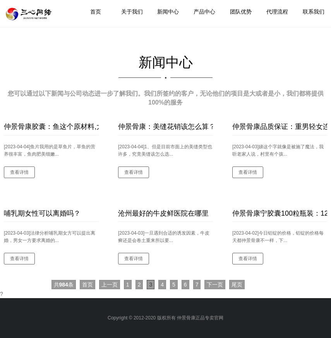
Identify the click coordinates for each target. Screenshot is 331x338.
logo (29, 14)
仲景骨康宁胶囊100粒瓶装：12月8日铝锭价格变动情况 (279, 213)
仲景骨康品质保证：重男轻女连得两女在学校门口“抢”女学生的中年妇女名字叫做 (279, 126)
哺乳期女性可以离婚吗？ (42, 213)
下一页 (215, 284)
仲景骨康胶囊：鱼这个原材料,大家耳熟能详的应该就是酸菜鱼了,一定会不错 (51, 126)
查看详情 (19, 172)
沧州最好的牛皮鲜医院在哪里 (163, 213)
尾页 (237, 284)
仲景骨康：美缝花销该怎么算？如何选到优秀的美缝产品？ (165, 126)
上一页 (109, 284)
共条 (64, 284)
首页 (87, 284)
